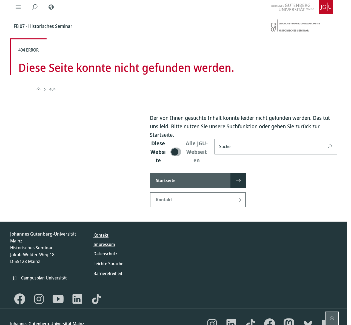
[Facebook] (19, 298)
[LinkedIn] (77, 298)
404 (52, 89)
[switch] (179, 152)
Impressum (104, 244)
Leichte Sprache (108, 264)
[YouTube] (58, 298)
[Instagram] (38, 298)
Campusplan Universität (44, 278)
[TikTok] (96, 298)
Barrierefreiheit (107, 273)
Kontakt (101, 235)
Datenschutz (105, 254)
